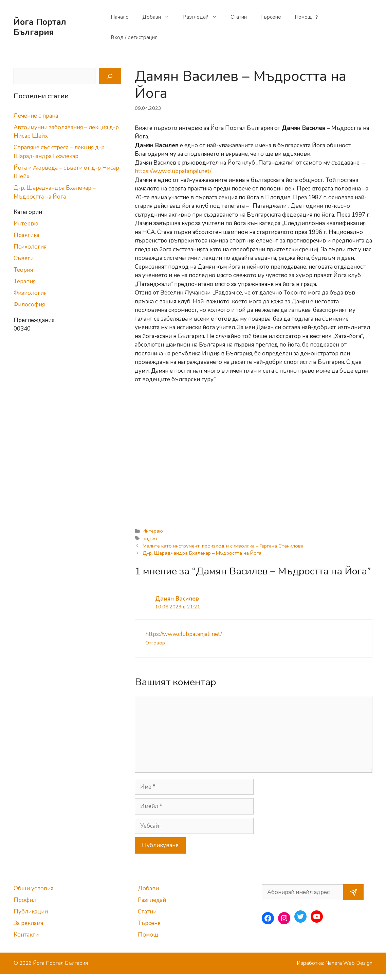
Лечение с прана (36, 116)
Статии (239, 17)
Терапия (25, 281)
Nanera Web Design (348, 963)
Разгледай (203, 17)
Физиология (30, 293)
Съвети (24, 258)
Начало (120, 17)
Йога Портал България (40, 27)
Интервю (153, 530)
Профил (25, 900)
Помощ (307, 17)
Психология (30, 247)
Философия (29, 304)
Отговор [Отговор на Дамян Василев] (155, 642)
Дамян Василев (177, 599)
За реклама (28, 923)
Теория (23, 270)
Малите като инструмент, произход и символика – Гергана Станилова (223, 545)
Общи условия (33, 888)
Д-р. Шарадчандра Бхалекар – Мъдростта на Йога (202, 553)
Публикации (31, 912)
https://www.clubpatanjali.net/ (173, 171)
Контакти (26, 935)
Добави (159, 17)
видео (150, 538)
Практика (26, 235)
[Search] (110, 76)
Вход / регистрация (134, 37)
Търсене (270, 17)
